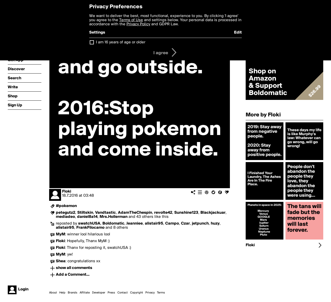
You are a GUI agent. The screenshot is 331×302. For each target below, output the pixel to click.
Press (111, 292)
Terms (161, 292)
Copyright (136, 292)
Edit (238, 32)
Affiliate (85, 292)
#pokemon (66, 206)
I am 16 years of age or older (120, 42)
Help (62, 292)
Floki (66, 191)
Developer (98, 292)
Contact (122, 292)
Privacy (150, 292)
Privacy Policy (138, 24)
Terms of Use (131, 20)
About (53, 292)
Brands (72, 292)
